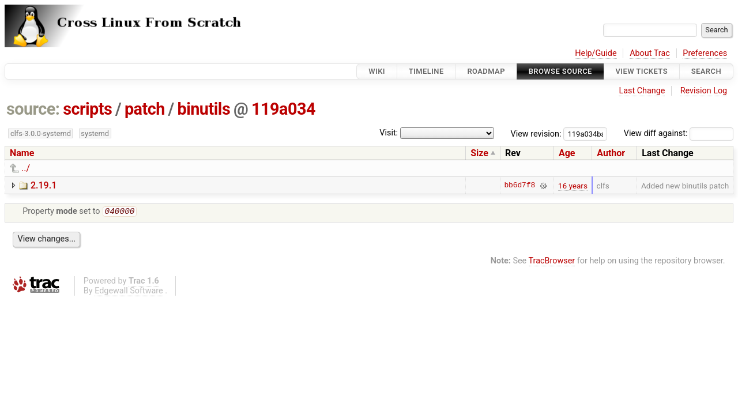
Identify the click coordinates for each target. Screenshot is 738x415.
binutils (203, 109)
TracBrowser (552, 262)
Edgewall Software (129, 292)
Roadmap (486, 71)
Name (22, 153)
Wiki (376, 71)
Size (479, 153)
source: (33, 109)
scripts (87, 109)
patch (145, 109)
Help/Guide (595, 53)
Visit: (388, 133)
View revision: (536, 133)
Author (611, 153)
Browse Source (560, 71)
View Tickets (642, 71)
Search (706, 71)
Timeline (426, 71)
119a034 (283, 109)
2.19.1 (44, 185)
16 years (573, 185)
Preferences (705, 53)
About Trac (650, 53)
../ (25, 168)
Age (567, 153)
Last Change (642, 91)
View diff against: (678, 133)
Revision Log (704, 91)
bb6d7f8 (519, 185)
